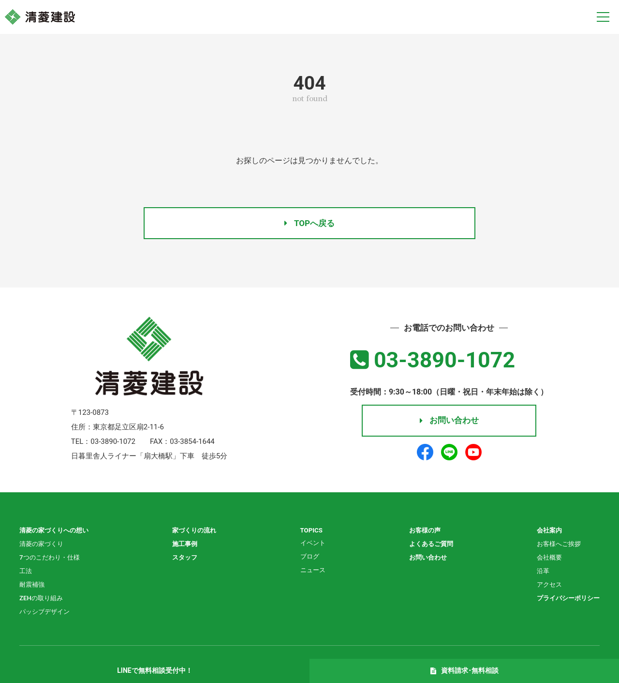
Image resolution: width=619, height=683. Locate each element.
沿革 (538, 573)
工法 (26, 573)
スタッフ (186, 559)
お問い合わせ (449, 425)
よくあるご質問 (429, 545)
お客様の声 (423, 532)
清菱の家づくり (43, 545)
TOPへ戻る (309, 223)
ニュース (312, 572)
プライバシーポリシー (566, 600)
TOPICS (311, 532)
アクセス (545, 586)
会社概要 (545, 559)
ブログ (309, 558)
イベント (312, 544)
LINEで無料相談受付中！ (154, 670)
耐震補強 (32, 586)
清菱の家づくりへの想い (56, 532)
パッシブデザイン (46, 613)
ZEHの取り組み (42, 600)
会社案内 (545, 532)
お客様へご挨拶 (555, 545)
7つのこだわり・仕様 (51, 559)
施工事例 (186, 545)
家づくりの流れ (197, 532)
